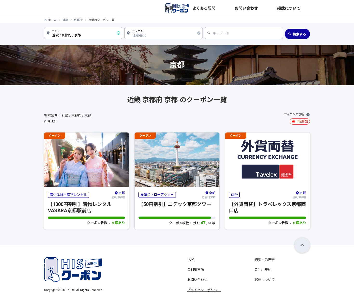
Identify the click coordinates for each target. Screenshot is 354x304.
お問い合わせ (274, 8)
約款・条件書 (265, 259)
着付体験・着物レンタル (68, 195)
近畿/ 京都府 (118, 195)
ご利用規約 (263, 269)
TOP (190, 259)
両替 (234, 195)
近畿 (65, 20)
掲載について (300, 8)
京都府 (78, 20)
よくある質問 (248, 8)
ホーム (52, 20)
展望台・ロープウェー (157, 195)
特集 (228, 8)
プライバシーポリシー (204, 290)
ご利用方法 (195, 269)
